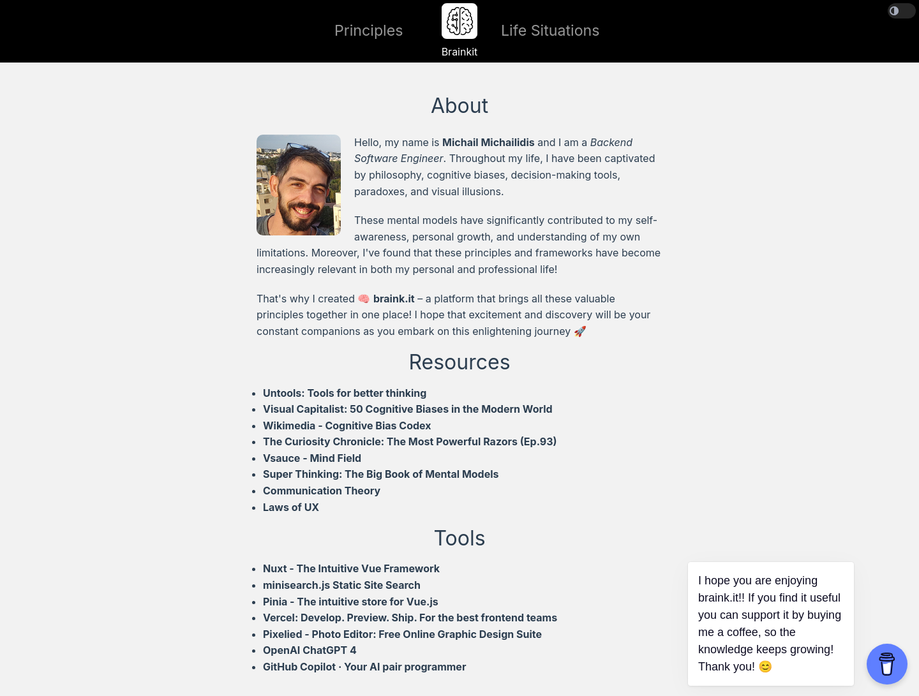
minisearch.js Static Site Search (342, 585)
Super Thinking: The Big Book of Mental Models (381, 474)
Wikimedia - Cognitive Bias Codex (347, 425)
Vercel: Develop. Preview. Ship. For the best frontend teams (410, 617)
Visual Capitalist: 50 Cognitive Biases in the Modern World (408, 409)
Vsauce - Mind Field (312, 458)
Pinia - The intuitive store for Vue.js (350, 601)
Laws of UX (291, 507)
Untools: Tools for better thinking (344, 393)
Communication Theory (321, 490)
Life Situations (550, 31)
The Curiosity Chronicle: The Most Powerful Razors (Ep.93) (410, 441)
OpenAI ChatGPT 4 (310, 650)
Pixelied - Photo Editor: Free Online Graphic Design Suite (402, 634)
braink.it (394, 298)
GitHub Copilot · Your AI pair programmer (364, 666)
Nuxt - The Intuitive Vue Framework (351, 568)
